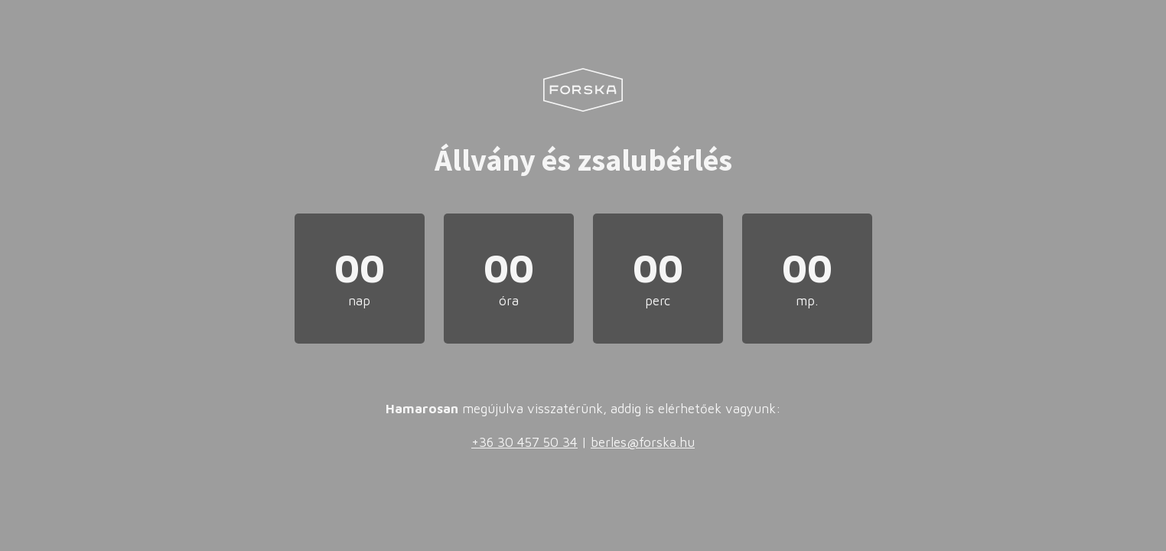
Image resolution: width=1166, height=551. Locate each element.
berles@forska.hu (643, 442)
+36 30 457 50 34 (524, 442)
